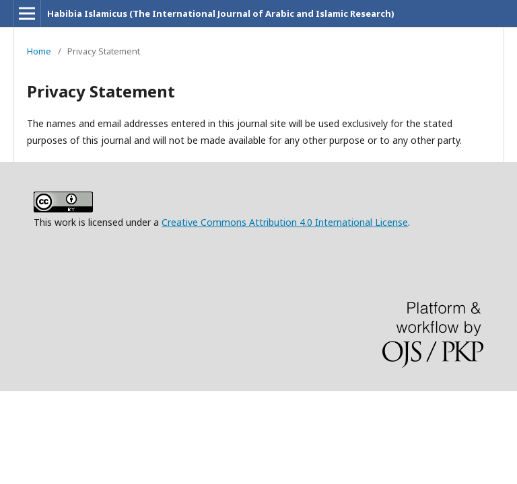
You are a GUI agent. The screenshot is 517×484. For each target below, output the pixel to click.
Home (39, 51)
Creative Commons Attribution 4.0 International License (285, 222)
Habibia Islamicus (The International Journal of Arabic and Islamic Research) (220, 13)
